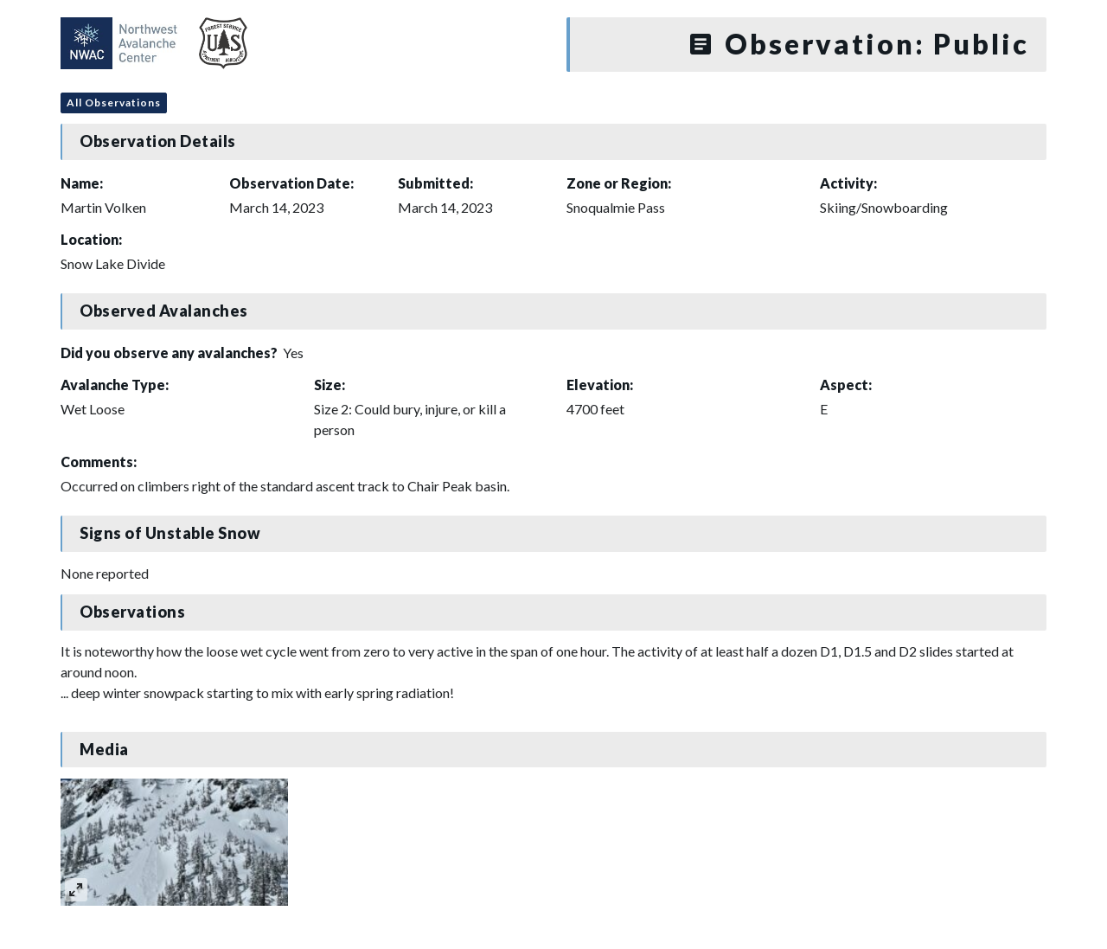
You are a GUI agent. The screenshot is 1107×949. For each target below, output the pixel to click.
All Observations (114, 102)
